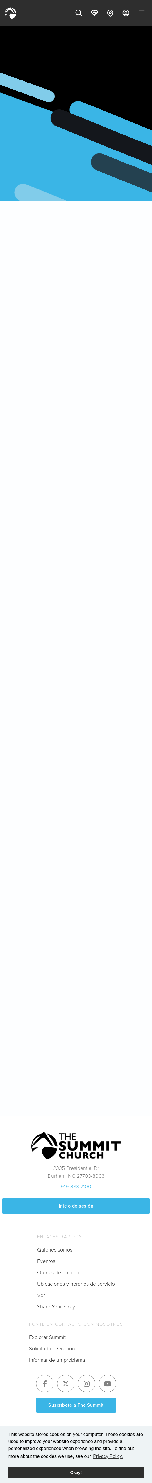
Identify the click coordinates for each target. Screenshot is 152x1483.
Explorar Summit (47, 1337)
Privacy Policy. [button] (108, 1456)
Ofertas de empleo (58, 1272)
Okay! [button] (76, 1472)
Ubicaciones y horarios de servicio (76, 1284)
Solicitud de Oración (52, 1348)
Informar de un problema (57, 1360)
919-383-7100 (76, 1186)
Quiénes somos (54, 1250)
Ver (41, 1295)
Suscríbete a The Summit (76, 1405)
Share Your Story (56, 1306)
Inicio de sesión (76, 1206)
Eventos (46, 1261)
